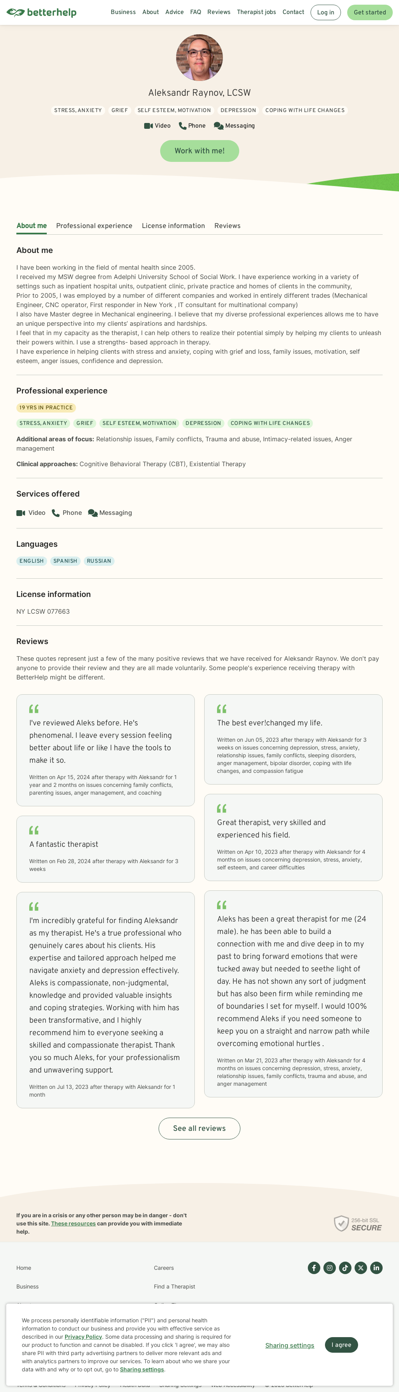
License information (173, 226)
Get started (370, 13)
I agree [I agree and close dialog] (341, 1345)
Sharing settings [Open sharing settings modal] (289, 1345)
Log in (325, 13)
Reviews (227, 226)
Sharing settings (142, 1369)
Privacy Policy (83, 1336)
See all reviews (199, 1129)
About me (31, 226)
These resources (73, 1223)
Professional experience (94, 226)
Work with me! (200, 151)
